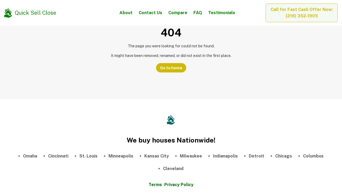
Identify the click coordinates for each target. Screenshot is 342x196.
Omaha (30, 156)
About (126, 12)
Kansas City (156, 156)
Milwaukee (191, 156)
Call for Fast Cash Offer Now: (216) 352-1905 (302, 12)
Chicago (283, 156)
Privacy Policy (178, 184)
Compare (177, 12)
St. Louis (88, 156)
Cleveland (173, 168)
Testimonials (221, 12)
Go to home (171, 68)
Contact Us (150, 12)
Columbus (313, 156)
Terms (155, 184)
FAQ (197, 12)
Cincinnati (58, 156)
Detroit (256, 156)
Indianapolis (225, 156)
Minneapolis (120, 156)
